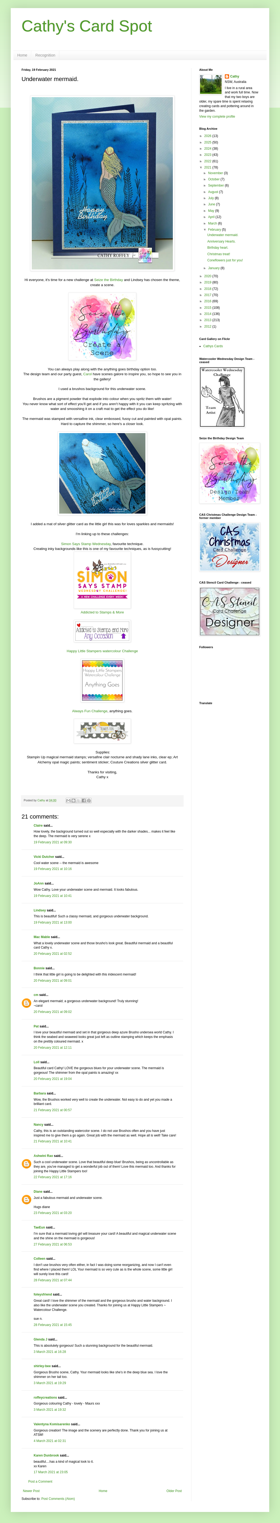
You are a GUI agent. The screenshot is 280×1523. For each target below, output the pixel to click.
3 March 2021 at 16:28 (50, 1352)
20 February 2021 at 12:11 (53, 1048)
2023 (208, 155)
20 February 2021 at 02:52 (53, 954)
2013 (208, 320)
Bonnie (39, 968)
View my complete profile (217, 116)
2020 (208, 276)
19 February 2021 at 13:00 (53, 922)
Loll (36, 1062)
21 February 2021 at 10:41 (53, 1141)
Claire (38, 825)
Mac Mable (42, 937)
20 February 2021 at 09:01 (53, 980)
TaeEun (39, 1227)
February (215, 229)
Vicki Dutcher (44, 857)
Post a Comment (40, 1481)
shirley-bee (42, 1366)
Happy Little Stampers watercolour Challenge (102, 651)
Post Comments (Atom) (58, 1499)
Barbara (40, 1093)
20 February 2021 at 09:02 (53, 1012)
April (211, 217)
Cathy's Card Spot (87, 26)
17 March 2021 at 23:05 (51, 1472)
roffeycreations (45, 1397)
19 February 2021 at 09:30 (53, 842)
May (211, 211)
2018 (208, 289)
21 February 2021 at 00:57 (53, 1110)
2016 (208, 301)
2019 (208, 282)
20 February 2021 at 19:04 (53, 1079)
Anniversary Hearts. (221, 241)
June (212, 204)
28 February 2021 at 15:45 (53, 1325)
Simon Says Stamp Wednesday (86, 544)
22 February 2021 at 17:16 (53, 1177)
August (213, 192)
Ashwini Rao (43, 1156)
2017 (208, 295)
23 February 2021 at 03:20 (53, 1213)
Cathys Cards (213, 346)
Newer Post (31, 1491)
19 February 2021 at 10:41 (53, 896)
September (216, 185)
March (213, 223)
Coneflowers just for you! (225, 260)
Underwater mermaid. (222, 235)
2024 (208, 148)
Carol (87, 374)
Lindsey (40, 910)
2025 (208, 142)
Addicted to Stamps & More (102, 612)
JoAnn (39, 883)
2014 (208, 314)
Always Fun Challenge (89, 711)
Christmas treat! (218, 254)
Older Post (174, 1491)
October (214, 179)
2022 (208, 161)
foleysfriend (43, 1294)
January (214, 268)
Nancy (38, 1125)
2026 (208, 136)
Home (22, 55)
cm (36, 995)
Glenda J (40, 1339)
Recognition (45, 55)
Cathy (234, 76)
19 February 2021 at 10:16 (53, 869)
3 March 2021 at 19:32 (50, 1410)
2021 (208, 167)
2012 (208, 326)
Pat (36, 1026)
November (216, 173)
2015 (208, 308)
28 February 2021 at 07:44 (53, 1280)
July (211, 198)
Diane (38, 1192)
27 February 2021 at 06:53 (53, 1244)
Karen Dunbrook (46, 1455)
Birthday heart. (217, 248)
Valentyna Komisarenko (52, 1424)
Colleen (39, 1259)
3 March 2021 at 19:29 (50, 1383)
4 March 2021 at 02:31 (50, 1441)
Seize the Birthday (108, 280)
